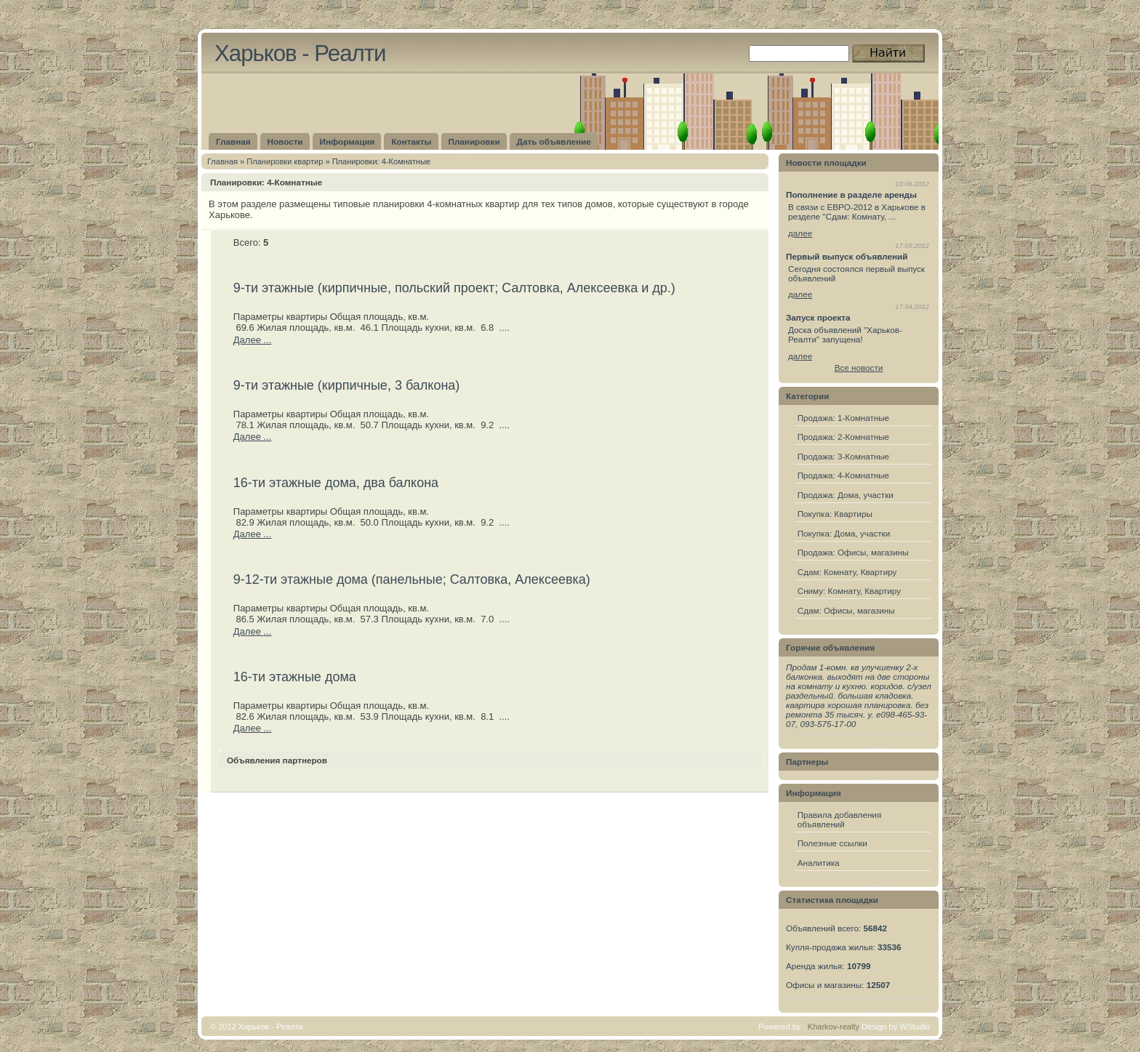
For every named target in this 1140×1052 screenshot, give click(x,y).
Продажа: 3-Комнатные (843, 456)
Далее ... (252, 339)
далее (800, 233)
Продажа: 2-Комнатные (843, 436)
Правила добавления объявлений (840, 819)
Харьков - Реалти (299, 53)
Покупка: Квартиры (835, 513)
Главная (222, 161)
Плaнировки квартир (284, 161)
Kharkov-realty (833, 1026)
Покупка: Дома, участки (844, 533)
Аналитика (819, 862)
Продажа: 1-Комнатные (843, 417)
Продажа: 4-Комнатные (843, 475)
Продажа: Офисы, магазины (853, 552)
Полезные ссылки (832, 843)
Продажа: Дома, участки (846, 494)
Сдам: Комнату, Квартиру (847, 572)
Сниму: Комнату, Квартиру (849, 590)
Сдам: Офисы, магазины (846, 610)
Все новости (859, 367)
